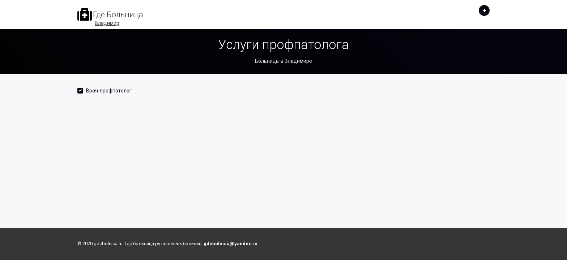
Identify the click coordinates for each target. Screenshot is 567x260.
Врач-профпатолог (109, 91)
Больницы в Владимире (283, 61)
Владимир (107, 23)
